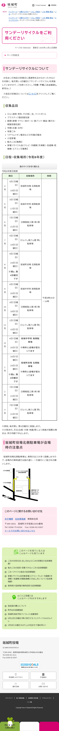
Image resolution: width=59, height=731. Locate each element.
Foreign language (41, 5)
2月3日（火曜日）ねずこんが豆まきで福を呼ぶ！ (27, 625)
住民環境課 (20, 519)
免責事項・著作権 (33, 698)
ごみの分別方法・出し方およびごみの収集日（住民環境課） (30, 562)
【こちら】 (32, 94)
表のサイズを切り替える (29, 166)
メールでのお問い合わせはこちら (20, 531)
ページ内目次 (13, 55)
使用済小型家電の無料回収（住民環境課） (24, 586)
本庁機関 (9, 519)
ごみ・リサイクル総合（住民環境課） (22, 572)
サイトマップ (9, 698)
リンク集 (29, 702)
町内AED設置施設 (15, 610)
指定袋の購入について (17, 606)
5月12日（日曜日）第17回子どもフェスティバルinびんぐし (30, 619)
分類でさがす (24, 12)
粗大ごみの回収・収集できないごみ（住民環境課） (28, 568)
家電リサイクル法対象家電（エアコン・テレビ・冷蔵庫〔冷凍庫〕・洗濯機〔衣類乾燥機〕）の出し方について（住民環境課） (30, 579)
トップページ (13, 12)
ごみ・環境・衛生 (47, 12)
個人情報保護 (20, 698)
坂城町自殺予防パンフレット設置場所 (23, 614)
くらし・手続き (35, 12)
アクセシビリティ (47, 698)
